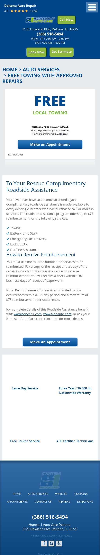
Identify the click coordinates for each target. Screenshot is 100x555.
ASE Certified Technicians (75, 441)
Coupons (81, 494)
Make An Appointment (50, 342)
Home (9, 69)
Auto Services (41, 69)
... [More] (62, 134)
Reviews (64, 501)
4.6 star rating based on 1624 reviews (51, 535)
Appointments (17, 501)
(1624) (33, 11)
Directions (85, 501)
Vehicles (61, 494)
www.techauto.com (57, 314)
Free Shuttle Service (25, 441)
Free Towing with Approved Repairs (42, 78)
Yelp (59, 543)
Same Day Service (25, 388)
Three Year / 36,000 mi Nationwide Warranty (75, 390)
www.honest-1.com (28, 314)
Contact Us (43, 501)
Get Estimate (61, 51)
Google (51, 543)
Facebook (44, 543)
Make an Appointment (50, 144)
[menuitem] (16, 494)
